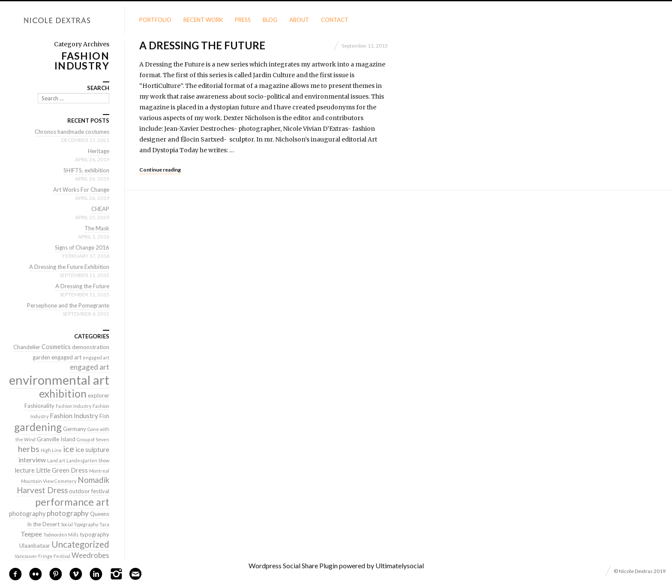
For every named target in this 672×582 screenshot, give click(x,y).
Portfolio (155, 19)
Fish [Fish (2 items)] (104, 416)
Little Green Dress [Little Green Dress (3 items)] (62, 470)
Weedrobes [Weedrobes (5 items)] (90, 555)
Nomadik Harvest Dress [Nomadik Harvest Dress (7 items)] (63, 485)
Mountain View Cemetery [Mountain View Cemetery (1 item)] (48, 481)
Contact (334, 19)
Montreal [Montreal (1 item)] (99, 470)
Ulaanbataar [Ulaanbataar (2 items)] (34, 545)
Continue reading (160, 169)
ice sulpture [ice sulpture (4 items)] (92, 449)
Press (243, 19)
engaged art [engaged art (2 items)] (66, 357)
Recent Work (203, 19)
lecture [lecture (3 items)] (25, 470)
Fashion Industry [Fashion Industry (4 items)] (74, 415)
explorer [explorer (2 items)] (98, 395)
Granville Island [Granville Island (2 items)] (56, 439)
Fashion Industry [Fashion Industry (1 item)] (73, 406)
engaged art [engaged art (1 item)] (96, 357)
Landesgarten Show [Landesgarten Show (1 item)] (87, 460)
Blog (270, 19)
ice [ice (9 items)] (68, 448)
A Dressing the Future (202, 45)
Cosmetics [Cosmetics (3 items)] (56, 346)
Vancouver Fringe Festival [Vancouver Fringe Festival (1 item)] (42, 556)
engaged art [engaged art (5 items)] (89, 366)
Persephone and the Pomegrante (68, 305)
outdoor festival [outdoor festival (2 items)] (89, 491)
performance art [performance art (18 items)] (72, 502)
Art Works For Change (81, 189)
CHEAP (100, 208)
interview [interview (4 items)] (32, 459)
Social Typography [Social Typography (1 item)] (79, 524)
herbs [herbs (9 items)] (28, 448)
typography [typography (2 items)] (94, 534)
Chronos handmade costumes (72, 131)
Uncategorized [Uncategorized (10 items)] (80, 544)
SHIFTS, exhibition (86, 170)
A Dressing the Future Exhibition (69, 266)
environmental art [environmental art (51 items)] (59, 379)
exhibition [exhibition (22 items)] (63, 393)
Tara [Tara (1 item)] (104, 524)
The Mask (96, 228)
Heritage (98, 151)
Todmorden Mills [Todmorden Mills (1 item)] (60, 534)
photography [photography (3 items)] (27, 513)
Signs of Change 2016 (82, 247)
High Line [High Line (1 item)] (51, 450)
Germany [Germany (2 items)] (74, 428)
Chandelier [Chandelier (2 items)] (26, 347)
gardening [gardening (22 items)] (38, 427)
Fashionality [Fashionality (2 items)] (39, 405)
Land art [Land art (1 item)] (56, 460)
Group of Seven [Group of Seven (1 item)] (93, 439)
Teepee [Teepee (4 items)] (31, 534)
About (299, 19)
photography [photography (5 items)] (68, 513)
